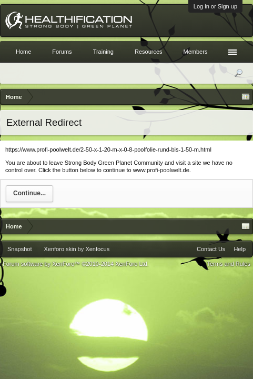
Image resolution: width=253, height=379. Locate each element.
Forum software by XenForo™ (76, 264)
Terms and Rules (228, 264)
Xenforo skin (60, 249)
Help (240, 249)
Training (103, 51)
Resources (149, 51)
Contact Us (211, 249)
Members (196, 51)
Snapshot (19, 249)
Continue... (29, 193)
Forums (62, 51)
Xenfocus (97, 249)
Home (23, 51)
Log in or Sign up (215, 6)
